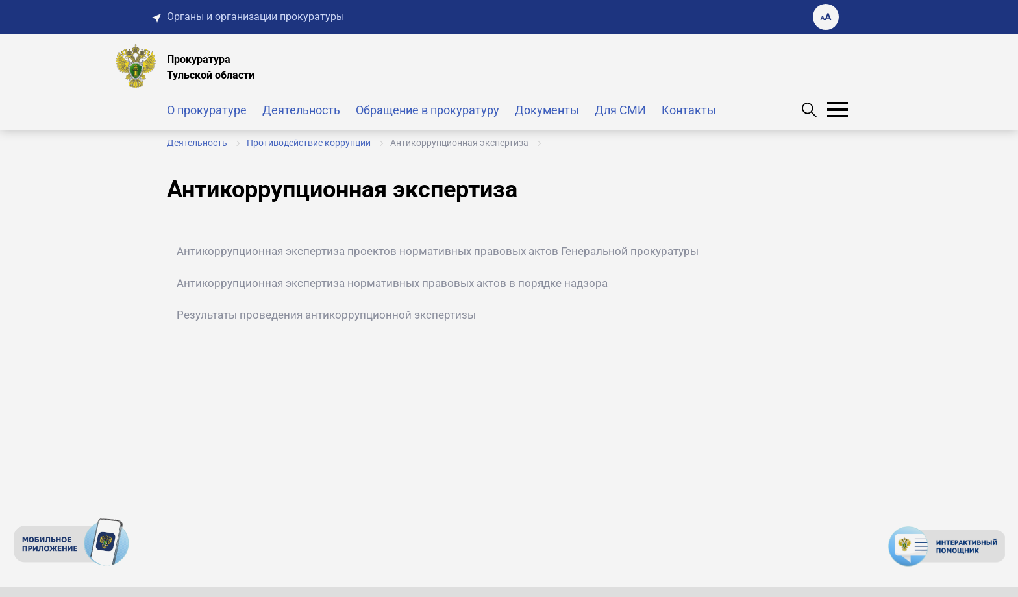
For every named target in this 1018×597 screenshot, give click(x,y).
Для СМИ (620, 110)
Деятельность (301, 110)
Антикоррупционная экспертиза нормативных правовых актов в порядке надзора (392, 282)
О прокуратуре (207, 110)
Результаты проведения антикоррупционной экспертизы (326, 314)
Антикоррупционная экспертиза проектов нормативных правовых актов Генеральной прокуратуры (438, 251)
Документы (547, 110)
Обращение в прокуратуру (427, 110)
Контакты (689, 110)
